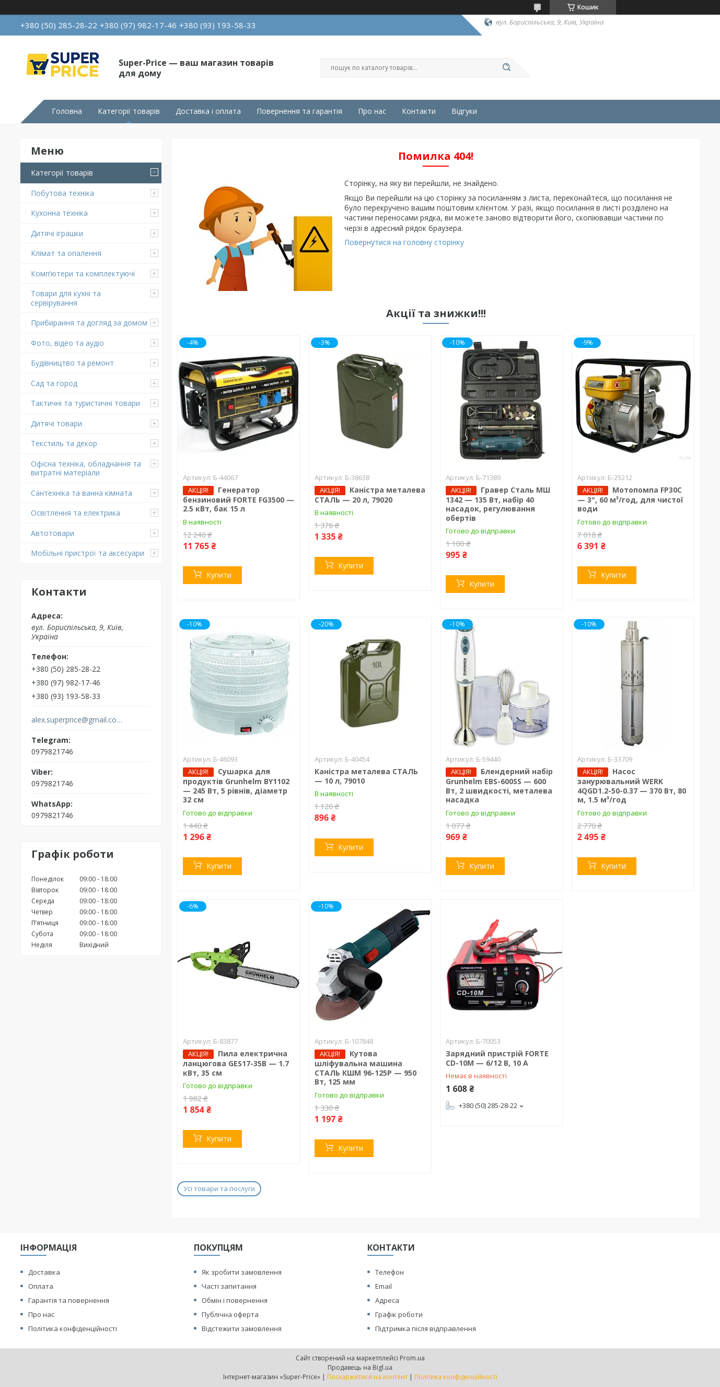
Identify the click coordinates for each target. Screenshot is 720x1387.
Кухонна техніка (59, 213)
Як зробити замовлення (242, 1272)
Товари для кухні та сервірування (66, 298)
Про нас (372, 111)
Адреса (387, 1300)
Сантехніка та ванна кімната (81, 493)
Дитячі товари (56, 423)
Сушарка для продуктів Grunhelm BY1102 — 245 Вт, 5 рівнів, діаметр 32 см (236, 785)
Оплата (40, 1286)
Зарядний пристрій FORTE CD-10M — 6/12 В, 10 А (497, 1058)
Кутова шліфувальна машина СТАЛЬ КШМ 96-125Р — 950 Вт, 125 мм (365, 1067)
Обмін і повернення (235, 1300)
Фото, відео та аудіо (67, 343)
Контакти (419, 111)
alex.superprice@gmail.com (77, 720)
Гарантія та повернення (68, 1300)
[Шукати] (506, 68)
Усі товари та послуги (219, 1188)
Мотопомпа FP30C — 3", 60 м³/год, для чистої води (630, 499)
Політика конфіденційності (72, 1328)
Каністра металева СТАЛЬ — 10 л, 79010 (366, 776)
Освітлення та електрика (75, 513)
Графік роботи (399, 1314)
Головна (67, 111)
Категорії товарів (129, 111)
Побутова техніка (62, 193)
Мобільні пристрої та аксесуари (87, 553)
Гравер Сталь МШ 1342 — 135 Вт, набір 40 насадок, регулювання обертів (498, 504)
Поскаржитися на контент (367, 1376)
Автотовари (52, 533)
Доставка (44, 1272)
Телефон (389, 1272)
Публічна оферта (230, 1314)
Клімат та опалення (66, 253)
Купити (218, 575)
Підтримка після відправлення (425, 1328)
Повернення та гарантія (299, 111)
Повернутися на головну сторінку (404, 242)
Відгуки (464, 111)
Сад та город (54, 383)
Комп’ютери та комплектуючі (83, 273)
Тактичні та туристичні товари (85, 403)
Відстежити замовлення (242, 1328)
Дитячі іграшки (57, 233)
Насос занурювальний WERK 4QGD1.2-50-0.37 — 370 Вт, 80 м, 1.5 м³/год (631, 785)
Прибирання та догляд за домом (89, 323)
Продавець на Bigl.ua (360, 1367)
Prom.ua (412, 1358)
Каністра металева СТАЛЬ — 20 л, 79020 (370, 495)
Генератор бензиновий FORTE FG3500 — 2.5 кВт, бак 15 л (238, 499)
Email (383, 1286)
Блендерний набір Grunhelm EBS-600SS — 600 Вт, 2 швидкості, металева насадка (499, 785)
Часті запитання (229, 1286)
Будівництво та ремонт (72, 363)
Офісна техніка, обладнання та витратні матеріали (86, 468)
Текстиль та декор (64, 443)
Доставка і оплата (208, 111)
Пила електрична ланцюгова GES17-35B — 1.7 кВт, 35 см (236, 1063)
